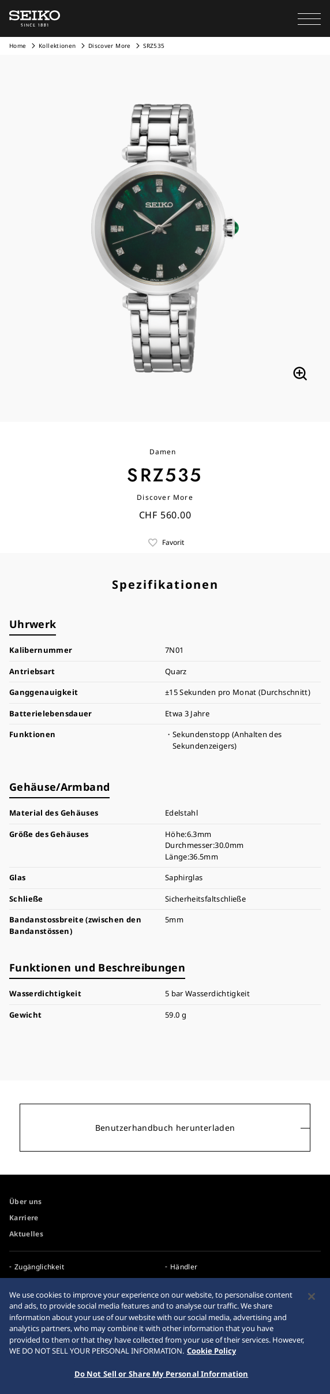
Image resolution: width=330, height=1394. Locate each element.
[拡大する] (300, 373)
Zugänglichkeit (39, 1267)
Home (17, 46)
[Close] (311, 1298)
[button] (309, 18)
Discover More (109, 46)
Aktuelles (26, 1234)
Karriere (24, 1218)
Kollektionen (57, 46)
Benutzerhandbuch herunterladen (165, 1127)
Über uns (25, 1201)
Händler (183, 1267)
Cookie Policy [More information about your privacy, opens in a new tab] (211, 1353)
